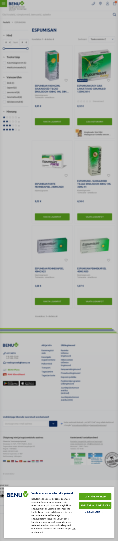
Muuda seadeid (92, 512)
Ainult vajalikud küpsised (95, 505)
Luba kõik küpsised (95, 497)
